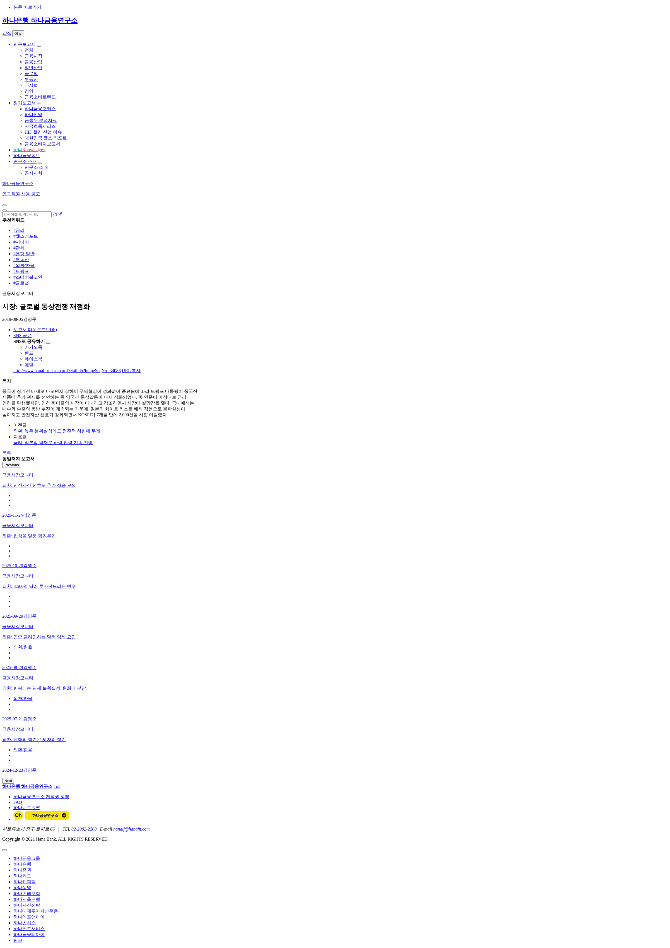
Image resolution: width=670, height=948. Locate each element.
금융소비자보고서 (42, 143)
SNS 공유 (22, 335)
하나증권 (22, 870)
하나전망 (33, 114)
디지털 (31, 85)
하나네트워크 (26, 807)
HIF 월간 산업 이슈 (43, 132)
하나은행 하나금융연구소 (40, 20)
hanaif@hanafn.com (131, 829)
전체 (29, 50)
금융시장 (33, 56)
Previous (11, 465)
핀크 (17, 940)
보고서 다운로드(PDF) (35, 329)
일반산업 (33, 67)
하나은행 (22, 864)
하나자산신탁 (26, 905)
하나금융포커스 (40, 108)
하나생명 (22, 887)
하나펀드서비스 (29, 928)
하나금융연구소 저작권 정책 (41, 796)
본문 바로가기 (27, 7)
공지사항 (33, 173)
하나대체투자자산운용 (35, 911)
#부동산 (21, 259)
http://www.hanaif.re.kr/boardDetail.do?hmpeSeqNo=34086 (67, 370)
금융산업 (33, 61)
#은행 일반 (24, 253)
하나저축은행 (26, 899)
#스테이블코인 (27, 277)
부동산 (31, 79)
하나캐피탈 (24, 881)
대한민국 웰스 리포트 (46, 138)
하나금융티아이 (29, 934)
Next (8, 781)
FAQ (17, 802)
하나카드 (22, 876)
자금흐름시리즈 (40, 126)
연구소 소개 (25, 161)
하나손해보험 (26, 893)
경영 (29, 91)
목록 (6, 453)
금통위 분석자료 (41, 120)
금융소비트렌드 (40, 97)
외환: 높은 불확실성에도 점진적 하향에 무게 (56, 431)
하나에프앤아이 (29, 917)
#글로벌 (21, 283)
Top (57, 786)
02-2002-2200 (84, 829)
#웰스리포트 (25, 236)
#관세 (19, 248)
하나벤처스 (24, 922)
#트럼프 (21, 271)
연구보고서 (24, 44)
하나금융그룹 (26, 858)
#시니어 (21, 242)
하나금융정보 (26, 155)
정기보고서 (24, 102)
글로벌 (31, 73)
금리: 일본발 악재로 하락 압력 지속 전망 (53, 442)
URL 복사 (131, 370)
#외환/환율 (24, 265)
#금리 (19, 230)
